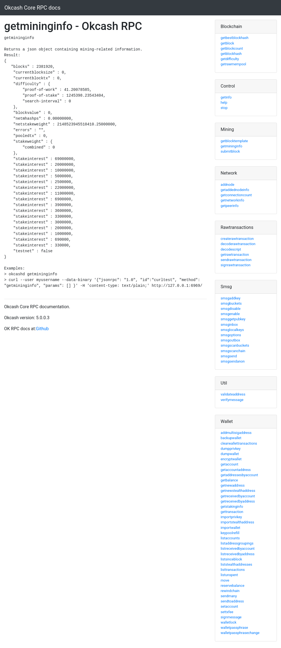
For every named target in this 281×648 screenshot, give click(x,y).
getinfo (226, 97)
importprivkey (231, 517)
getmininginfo (231, 146)
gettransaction (232, 512)
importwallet (230, 528)
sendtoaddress (232, 601)
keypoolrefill (230, 533)
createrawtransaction (237, 239)
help (224, 102)
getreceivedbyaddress (238, 501)
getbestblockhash (234, 38)
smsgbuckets (231, 303)
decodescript (231, 249)
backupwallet (231, 438)
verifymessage (232, 400)
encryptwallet (231, 459)
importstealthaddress (237, 522)
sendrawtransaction (236, 260)
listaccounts (230, 538)
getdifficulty (230, 59)
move (225, 580)
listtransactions (233, 570)
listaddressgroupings (237, 543)
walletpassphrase (234, 627)
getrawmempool (233, 64)
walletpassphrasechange (240, 633)
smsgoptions (231, 335)
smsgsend (229, 356)
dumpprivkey (231, 449)
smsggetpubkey (233, 319)
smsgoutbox (230, 340)
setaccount (229, 606)
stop (224, 108)
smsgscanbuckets (235, 345)
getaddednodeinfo (235, 190)
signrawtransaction (236, 265)
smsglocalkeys (232, 330)
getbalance (229, 480)
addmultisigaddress (236, 433)
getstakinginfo (232, 506)
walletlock (228, 622)
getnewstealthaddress (238, 491)
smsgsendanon (233, 361)
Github (42, 328)
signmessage (231, 617)
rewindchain (230, 591)
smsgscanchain (233, 351)
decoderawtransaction (238, 244)
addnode (227, 185)
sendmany (229, 596)
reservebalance (233, 586)
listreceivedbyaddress (237, 554)
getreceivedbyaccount (238, 496)
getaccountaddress (236, 470)
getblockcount (232, 48)
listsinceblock (231, 559)
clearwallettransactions (239, 443)
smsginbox (229, 324)
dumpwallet (230, 454)
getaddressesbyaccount (239, 475)
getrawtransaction (235, 255)
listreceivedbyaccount (238, 548)
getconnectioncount (236, 195)
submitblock (230, 151)
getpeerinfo (229, 206)
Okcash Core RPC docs (32, 7)
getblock (227, 43)
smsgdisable (231, 309)
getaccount (229, 464)
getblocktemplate (234, 141)
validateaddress (233, 394)
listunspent (229, 575)
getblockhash (231, 54)
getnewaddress (233, 485)
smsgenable (230, 314)
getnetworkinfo (232, 200)
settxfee (227, 612)
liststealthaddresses (236, 564)
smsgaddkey (230, 298)
